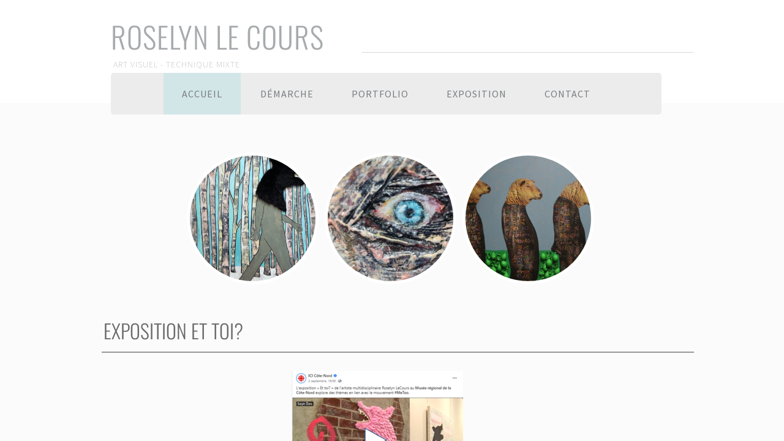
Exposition (477, 94)
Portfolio (380, 94)
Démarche (287, 94)
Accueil (202, 94)
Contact (567, 94)
